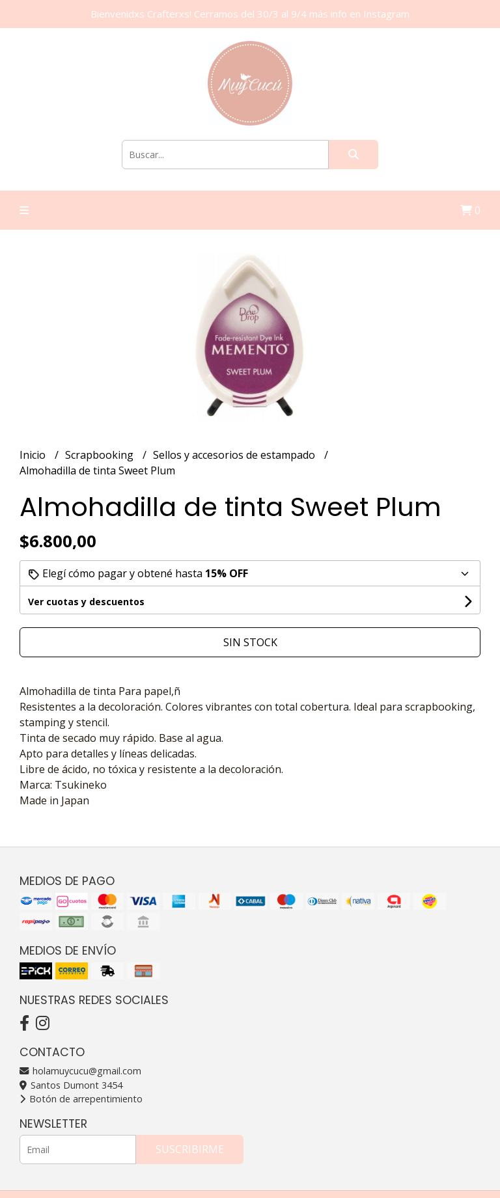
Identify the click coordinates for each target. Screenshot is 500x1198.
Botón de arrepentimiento (81, 1099)
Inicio (34, 455)
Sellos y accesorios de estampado (235, 455)
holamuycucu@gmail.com (80, 1071)
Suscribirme (190, 1149)
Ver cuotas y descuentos (86, 601)
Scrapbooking (100, 455)
